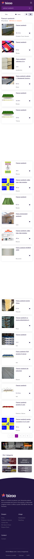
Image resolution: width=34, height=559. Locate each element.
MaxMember (21, 518)
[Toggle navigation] (31, 2)
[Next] (30, 436)
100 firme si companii (15, 21)
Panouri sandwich (21, 25)
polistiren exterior (24, 469)
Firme (2, 518)
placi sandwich (9, 469)
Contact (3, 539)
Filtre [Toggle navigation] (6, 14)
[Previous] (9, 436)
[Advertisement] (17, 142)
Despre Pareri (5, 527)
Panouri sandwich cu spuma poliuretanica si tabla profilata (22, 320)
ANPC (28, 555)
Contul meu (4, 522)
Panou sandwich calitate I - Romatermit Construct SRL (23, 78)
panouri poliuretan (25, 461)
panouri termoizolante (9, 461)
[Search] (13, 8)
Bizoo (11, 552)
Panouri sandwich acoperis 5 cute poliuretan (21, 405)
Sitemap (21, 555)
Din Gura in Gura (6, 525)
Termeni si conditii (11, 555)
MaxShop (21, 520)
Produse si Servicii (6, 520)
